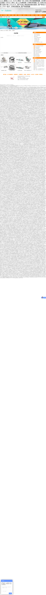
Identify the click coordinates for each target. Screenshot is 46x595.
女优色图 (33, 117)
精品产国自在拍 (33, 234)
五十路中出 (42, 212)
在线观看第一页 (18, 112)
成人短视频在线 (7, 158)
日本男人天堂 (10, 203)
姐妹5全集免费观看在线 (26, 103)
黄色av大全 (22, 276)
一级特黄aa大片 (36, 152)
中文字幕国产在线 (10, 262)
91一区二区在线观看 (31, 106)
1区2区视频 (26, 266)
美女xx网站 (10, 107)
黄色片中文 (28, 219)
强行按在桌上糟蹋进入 (17, 115)
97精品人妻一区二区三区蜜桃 (8, 175)
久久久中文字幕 (41, 203)
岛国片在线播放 (13, 143)
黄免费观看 (7, 141)
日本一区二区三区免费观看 (42, 118)
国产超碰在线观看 (26, 146)
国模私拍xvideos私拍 (23, 121)
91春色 (2, 172)
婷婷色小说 (8, 163)
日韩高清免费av (31, 147)
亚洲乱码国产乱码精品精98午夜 (34, 88)
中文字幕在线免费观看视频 (31, 180)
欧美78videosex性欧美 (34, 157)
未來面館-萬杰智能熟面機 (38, 51)
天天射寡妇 (5, 96)
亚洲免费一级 (15, 269)
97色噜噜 (38, 266)
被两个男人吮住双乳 (3, 118)
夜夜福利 (19, 113)
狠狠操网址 (25, 173)
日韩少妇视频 (31, 275)
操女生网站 (26, 129)
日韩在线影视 (44, 152)
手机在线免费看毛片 (15, 156)
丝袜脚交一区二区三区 (16, 124)
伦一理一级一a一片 (9, 222)
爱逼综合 (14, 267)
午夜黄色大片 (36, 111)
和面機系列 (21, 74)
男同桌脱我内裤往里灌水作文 (7, 205)
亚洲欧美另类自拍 (38, 123)
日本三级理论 (27, 240)
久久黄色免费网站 (10, 87)
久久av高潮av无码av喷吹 (24, 212)
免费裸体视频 (17, 246)
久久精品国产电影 (4, 165)
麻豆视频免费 (16, 250)
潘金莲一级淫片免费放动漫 (33, 154)
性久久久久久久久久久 (4, 174)
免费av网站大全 (7, 189)
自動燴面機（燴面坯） (4, 70)
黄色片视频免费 (24, 265)
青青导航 (43, 150)
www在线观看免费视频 (25, 155)
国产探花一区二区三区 (32, 141)
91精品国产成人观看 (4, 163)
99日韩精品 (42, 87)
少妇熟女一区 (28, 151)
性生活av (10, 253)
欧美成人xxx (28, 123)
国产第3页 (25, 234)
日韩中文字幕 (3, 273)
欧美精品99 (13, 264)
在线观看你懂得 (44, 191)
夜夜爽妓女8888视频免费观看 (18, 162)
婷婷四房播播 (11, 219)
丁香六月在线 (33, 142)
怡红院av (21, 266)
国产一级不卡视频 (38, 222)
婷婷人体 (13, 123)
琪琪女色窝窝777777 (20, 142)
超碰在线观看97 (29, 121)
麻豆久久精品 (4, 110)
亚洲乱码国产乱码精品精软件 (41, 99)
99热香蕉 (12, 110)
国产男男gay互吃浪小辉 (23, 256)
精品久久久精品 (13, 165)
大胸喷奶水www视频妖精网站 (18, 189)
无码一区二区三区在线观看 (36, 177)
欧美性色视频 (35, 220)
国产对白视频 (5, 180)
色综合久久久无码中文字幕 (8, 232)
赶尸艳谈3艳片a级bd (25, 139)
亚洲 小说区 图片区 (11, 148)
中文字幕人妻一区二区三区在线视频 (28, 119)
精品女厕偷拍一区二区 (20, 103)
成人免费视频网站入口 (41, 128)
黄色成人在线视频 (37, 151)
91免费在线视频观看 (31, 213)
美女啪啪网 (38, 272)
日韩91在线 (40, 213)
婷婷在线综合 (30, 143)
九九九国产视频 (16, 108)
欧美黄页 (28, 135)
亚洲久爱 (17, 109)
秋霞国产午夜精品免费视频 (9, 118)
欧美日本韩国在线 (39, 271)
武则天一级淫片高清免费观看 (5, 225)
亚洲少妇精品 (32, 140)
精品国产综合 (40, 208)
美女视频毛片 (15, 133)
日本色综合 (15, 91)
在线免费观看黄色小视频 (21, 110)
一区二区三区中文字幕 (22, 243)
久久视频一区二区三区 (17, 148)
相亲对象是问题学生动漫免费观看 (31, 216)
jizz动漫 (26, 135)
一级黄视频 (33, 230)
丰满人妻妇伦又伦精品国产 (21, 263)
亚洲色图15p (4, 173)
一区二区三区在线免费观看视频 (30, 101)
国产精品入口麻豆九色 (23, 148)
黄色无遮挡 (6, 106)
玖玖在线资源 (38, 87)
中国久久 (4, 121)
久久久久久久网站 (37, 115)
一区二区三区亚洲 (15, 263)
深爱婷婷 (14, 231)
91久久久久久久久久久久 (31, 176)
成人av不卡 (24, 189)
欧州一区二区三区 (36, 209)
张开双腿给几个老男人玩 (37, 92)
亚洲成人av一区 (2, 253)
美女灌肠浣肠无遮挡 (10, 92)
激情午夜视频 (24, 88)
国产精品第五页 (39, 206)
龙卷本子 (1, 162)
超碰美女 (1, 93)
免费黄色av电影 (28, 238)
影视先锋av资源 (22, 272)
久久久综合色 (20, 264)
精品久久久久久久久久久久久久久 (39, 244)
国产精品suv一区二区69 (34, 253)
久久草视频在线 (32, 192)
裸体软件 (9, 202)
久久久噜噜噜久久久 (3, 237)
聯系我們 (40, 15)
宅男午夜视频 (11, 95)
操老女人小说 (27, 94)
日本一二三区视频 (41, 110)
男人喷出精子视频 (4, 218)
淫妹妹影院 (20, 217)
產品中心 (24, 15)
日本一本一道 (36, 106)
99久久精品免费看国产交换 (33, 173)
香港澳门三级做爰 (5, 155)
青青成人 (20, 175)
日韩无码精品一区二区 (41, 136)
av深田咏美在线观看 (13, 256)
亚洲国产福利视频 (39, 245)
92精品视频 (3, 129)
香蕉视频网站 (16, 113)
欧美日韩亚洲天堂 (38, 141)
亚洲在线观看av (35, 186)
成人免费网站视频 (20, 179)
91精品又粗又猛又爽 (6, 246)
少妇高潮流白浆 (39, 212)
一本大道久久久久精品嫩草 (30, 249)
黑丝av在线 (29, 202)
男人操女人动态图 (39, 161)
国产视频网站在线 (15, 102)
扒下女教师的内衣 (37, 230)
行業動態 (36, 15)
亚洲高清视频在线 (13, 146)
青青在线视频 (28, 91)
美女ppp (1, 113)
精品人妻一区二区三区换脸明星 (20, 184)
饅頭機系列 (16, 74)
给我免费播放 (21, 208)
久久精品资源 (25, 92)
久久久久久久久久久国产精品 (15, 128)
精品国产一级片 (3, 199)
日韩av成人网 (19, 220)
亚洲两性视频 (11, 220)
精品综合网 (31, 250)
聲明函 (36, 67)
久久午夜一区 (31, 100)
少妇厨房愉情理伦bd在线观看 (17, 229)
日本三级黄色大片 (38, 112)
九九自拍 (14, 226)
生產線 (25, 74)
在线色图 (26, 262)
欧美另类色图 (24, 197)
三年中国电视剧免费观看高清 (19, 186)
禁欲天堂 (17, 182)
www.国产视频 (12, 174)
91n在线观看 (32, 90)
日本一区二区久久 (28, 189)
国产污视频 (39, 156)
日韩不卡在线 (26, 239)
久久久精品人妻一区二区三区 (11, 149)
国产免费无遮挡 (27, 271)
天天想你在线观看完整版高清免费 (29, 89)
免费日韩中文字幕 (39, 97)
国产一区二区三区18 (31, 215)
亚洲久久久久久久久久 (7, 120)
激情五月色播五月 (22, 267)
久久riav (41, 179)
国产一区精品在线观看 (22, 140)
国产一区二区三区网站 (34, 258)
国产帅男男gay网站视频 (29, 108)
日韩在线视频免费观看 (23, 112)
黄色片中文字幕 (17, 275)
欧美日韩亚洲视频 (3, 179)
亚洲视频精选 (12, 130)
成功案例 (36, 74)
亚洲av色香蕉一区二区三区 (7, 157)
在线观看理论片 (22, 135)
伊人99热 (6, 206)
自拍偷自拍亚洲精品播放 (8, 135)
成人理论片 (35, 228)
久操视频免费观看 (26, 102)
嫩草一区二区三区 (22, 93)
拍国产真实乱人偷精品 (21, 156)
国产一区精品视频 (31, 174)
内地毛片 (36, 263)
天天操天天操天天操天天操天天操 (11, 96)
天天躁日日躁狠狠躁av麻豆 (6, 226)
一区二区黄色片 (21, 198)
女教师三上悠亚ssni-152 (29, 181)
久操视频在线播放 (5, 92)
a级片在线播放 (10, 102)
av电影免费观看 (19, 89)
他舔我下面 (34, 123)
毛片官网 (1, 145)
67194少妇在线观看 (2, 228)
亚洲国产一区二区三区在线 (38, 105)
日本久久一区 (40, 130)
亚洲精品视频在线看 (5, 170)
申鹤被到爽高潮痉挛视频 (40, 185)
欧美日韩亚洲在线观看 (32, 145)
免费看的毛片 (13, 157)
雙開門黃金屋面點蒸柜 (4, 62)
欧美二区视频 (32, 134)
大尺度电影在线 (20, 197)
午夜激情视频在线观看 (29, 96)
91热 (15, 235)
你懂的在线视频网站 (37, 260)
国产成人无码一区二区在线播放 (33, 159)
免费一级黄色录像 (18, 153)
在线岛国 (12, 115)
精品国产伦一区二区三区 (27, 87)
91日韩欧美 (43, 246)
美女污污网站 (36, 249)
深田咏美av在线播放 (19, 90)
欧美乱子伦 (16, 107)
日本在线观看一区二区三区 (17, 92)
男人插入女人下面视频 (31, 98)
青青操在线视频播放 (28, 204)
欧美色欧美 (20, 129)
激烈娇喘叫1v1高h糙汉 (33, 255)
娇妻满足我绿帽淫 (25, 211)
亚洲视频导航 (28, 105)
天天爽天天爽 (9, 154)
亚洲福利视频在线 (8, 201)
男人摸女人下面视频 (17, 212)
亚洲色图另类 (5, 150)
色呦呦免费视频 (21, 176)
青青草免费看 (2, 146)
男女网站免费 (16, 152)
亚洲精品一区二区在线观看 (23, 128)
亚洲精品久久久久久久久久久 (22, 126)
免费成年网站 (36, 208)
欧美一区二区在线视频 (40, 108)
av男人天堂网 (14, 196)
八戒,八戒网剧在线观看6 (28, 184)
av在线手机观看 (5, 93)
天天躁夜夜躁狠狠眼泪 (33, 163)
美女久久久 (34, 97)
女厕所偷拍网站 (10, 136)
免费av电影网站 (16, 194)
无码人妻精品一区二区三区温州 (35, 202)
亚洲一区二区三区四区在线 (6, 145)
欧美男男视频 (16, 100)
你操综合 (2, 246)
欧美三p (35, 140)
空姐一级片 (34, 110)
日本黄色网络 (26, 188)
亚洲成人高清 (9, 276)
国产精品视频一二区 (31, 243)
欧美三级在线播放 (38, 269)
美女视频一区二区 (38, 133)
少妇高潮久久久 (8, 91)
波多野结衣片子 (9, 264)
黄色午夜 (20, 251)
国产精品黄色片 (36, 213)
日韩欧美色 (6, 274)
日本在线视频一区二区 (25, 228)
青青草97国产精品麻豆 (39, 96)
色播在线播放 (3, 138)
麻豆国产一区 (13, 238)
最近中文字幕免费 (42, 144)
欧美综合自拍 (32, 209)
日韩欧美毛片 (26, 153)
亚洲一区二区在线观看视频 (33, 219)
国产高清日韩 (27, 244)
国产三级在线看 (13, 186)
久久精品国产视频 (18, 199)
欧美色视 (37, 200)
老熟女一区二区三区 (37, 89)
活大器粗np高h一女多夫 (15, 271)
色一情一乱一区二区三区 (31, 196)
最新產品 (35, 44)
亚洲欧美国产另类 (9, 109)
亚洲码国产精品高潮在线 (18, 157)
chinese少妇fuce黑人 (37, 231)
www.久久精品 (7, 263)
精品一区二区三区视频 (19, 205)
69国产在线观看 (33, 105)
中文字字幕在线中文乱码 (39, 140)
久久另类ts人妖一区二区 (43, 145)
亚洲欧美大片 (8, 212)
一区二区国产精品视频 (21, 116)
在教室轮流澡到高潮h (15, 117)
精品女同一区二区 (4, 261)
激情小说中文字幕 (9, 105)
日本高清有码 (28, 100)
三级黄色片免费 (27, 156)
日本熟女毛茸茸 (30, 200)
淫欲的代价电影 (43, 269)
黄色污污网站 (13, 215)
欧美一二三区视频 (43, 272)
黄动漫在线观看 (12, 100)
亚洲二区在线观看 (9, 271)
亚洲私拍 (26, 247)
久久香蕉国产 (43, 187)
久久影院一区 (8, 266)
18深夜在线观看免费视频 (29, 197)
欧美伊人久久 (28, 107)
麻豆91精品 (1, 114)
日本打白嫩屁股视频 (10, 129)
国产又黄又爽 (22, 130)
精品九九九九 (17, 101)
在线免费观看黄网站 (5, 182)
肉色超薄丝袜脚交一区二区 (19, 237)
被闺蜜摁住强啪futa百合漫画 (21, 98)
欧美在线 (9, 221)
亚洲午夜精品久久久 (25, 106)
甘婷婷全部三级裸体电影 (41, 93)
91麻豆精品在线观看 (26, 116)
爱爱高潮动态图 (42, 251)
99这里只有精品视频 (21, 119)
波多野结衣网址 (33, 175)
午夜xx (22, 92)
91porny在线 (23, 167)
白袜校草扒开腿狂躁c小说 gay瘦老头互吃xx (16, 88)
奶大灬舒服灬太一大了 (20, 144)
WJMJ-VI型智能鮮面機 (38, 49)
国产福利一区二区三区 (39, 198)
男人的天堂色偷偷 (30, 239)
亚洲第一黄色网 (4, 130)
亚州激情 (17, 244)
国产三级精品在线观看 (10, 150)
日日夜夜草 (43, 138)
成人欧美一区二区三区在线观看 (4, 209)
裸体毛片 (7, 144)
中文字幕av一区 (4, 113)
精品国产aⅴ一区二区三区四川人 (36, 182)
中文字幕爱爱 (13, 252)
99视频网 (21, 101)
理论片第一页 (31, 220)
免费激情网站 (28, 90)
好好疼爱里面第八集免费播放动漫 (25, 161)
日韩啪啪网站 (3, 91)
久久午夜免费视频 (29, 112)
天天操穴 (9, 174)
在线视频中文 (16, 98)
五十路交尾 (25, 268)
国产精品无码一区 (4, 109)
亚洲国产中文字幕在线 (21, 102)
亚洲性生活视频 (13, 241)
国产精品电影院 (10, 93)
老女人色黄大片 (17, 123)
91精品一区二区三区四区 (35, 194)
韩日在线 (23, 94)
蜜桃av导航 (10, 208)
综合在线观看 (29, 258)
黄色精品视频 (8, 241)
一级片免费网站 (18, 262)
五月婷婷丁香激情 (27, 263)
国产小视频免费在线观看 (7, 146)
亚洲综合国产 (7, 132)
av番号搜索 (39, 173)
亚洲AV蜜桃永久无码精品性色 (29, 97)
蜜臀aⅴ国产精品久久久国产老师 (26, 134)
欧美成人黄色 (6, 102)
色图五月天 (22, 268)
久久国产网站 (14, 121)
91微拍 (4, 164)
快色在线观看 (30, 272)
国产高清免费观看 (30, 93)
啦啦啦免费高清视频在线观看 (26, 114)
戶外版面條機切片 (37, 48)
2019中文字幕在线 (6, 244)
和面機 (13, 15)
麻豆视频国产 (20, 258)
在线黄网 (43, 238)
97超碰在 (4, 172)
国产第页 (8, 169)
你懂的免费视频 (15, 265)
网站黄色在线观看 (31, 130)
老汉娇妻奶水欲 (9, 165)
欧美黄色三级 (32, 164)
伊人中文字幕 (30, 193)
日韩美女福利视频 (8, 228)
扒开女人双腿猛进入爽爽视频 (22, 242)
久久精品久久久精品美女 (4, 97)
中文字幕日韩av (20, 194)
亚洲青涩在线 (41, 148)
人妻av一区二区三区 (11, 260)
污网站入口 (35, 192)
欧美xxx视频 (3, 107)
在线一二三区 (13, 218)
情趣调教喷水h (43, 174)
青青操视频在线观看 (39, 95)
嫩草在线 (6, 129)
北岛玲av (5, 188)
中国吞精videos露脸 (24, 175)
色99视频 (33, 262)
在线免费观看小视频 (8, 224)
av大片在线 (5, 252)
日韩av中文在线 (15, 272)
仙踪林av (23, 129)
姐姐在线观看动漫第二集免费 (24, 159)
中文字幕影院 (24, 217)
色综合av (5, 230)
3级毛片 (30, 133)
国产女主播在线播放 (5, 229)
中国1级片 (1, 122)
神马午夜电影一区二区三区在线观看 (14, 171)
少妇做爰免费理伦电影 (38, 234)
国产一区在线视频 (27, 167)
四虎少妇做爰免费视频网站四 (17, 118)
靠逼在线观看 (43, 250)
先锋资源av (10, 263)
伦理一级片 (30, 251)
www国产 (29, 150)
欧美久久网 (12, 160)
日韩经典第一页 (35, 93)
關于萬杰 (32, 15)
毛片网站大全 (38, 139)
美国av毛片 (29, 175)
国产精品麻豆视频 (34, 99)
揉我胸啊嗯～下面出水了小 (22, 100)
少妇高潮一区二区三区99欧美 (41, 147)
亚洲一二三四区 (2, 135)
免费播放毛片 (34, 222)
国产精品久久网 (21, 249)
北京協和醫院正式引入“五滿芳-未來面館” (40, 59)
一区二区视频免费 (8, 198)
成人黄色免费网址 (13, 101)
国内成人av (31, 267)
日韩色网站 (39, 171)
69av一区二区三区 (32, 148)
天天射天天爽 (7, 126)
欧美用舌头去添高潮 (39, 158)
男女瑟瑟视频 (3, 126)
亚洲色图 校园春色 (18, 232)
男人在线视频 (42, 264)
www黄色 (34, 269)
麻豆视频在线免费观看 (20, 106)
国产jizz (12, 274)
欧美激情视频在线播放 (11, 108)
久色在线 (34, 149)
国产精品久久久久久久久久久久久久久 (20, 181)
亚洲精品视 (26, 201)
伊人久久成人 (3, 214)
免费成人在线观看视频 (13, 168)
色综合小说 (19, 104)
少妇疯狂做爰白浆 (10, 131)
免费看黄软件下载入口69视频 (25, 170)
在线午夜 (32, 160)
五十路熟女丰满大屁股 (16, 141)
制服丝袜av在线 (14, 127)
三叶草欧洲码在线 (14, 106)
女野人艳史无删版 (23, 151)
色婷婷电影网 (6, 154)
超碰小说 (18, 127)
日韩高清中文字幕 (9, 216)
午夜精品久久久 (24, 165)
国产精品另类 (18, 96)
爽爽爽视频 (13, 109)
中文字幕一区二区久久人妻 (19, 224)
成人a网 (1, 234)
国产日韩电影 (23, 220)
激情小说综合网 (11, 112)
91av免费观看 (5, 245)
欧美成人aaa (6, 214)
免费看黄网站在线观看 (15, 268)
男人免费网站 (38, 204)
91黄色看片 (17, 252)
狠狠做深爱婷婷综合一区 (23, 111)
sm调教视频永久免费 (24, 158)
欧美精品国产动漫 (19, 255)
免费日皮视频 (10, 199)
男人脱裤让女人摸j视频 (30, 128)
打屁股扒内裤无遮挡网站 (5, 202)
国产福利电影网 (39, 91)
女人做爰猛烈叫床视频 (5, 136)
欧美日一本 (11, 204)
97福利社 (40, 266)
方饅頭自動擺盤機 (37, 56)
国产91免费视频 (30, 257)
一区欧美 (41, 157)
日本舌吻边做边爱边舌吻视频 (4, 142)
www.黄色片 (39, 191)
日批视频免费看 (18, 159)
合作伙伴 (32, 74)
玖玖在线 (9, 206)
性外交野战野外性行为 (37, 113)
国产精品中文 (17, 122)
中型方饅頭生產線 (20, 70)
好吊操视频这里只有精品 (17, 233)
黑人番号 (11, 221)
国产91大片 (35, 95)
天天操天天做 (31, 114)
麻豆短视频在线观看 (21, 150)
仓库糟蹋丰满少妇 (42, 115)
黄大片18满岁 (33, 115)
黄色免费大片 (23, 118)
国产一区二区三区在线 (38, 164)
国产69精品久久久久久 (33, 265)
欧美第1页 (1, 257)
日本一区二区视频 (30, 139)
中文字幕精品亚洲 (17, 111)
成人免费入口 (34, 96)
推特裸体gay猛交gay (11, 162)
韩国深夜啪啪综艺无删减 (30, 208)
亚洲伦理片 (15, 116)
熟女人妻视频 (14, 232)
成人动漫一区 (20, 265)
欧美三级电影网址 (8, 179)
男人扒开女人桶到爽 (28, 194)
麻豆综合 (14, 107)
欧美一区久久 (14, 216)
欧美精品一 (14, 138)
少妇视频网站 (18, 93)
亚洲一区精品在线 (24, 90)
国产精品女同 (31, 261)
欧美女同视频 (8, 100)
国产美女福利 (17, 266)
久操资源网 (22, 180)
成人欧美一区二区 (4, 98)
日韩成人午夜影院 (3, 99)
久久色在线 (25, 216)
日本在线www (21, 254)
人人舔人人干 (16, 206)
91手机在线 (17, 226)
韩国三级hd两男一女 (8, 187)
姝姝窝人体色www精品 (18, 213)
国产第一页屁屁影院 (36, 242)
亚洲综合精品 (43, 160)
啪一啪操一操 (30, 201)
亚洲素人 (16, 240)
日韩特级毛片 (37, 211)
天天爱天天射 (30, 104)
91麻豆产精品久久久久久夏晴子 (35, 225)
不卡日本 (10, 144)
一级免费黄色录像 (4, 216)
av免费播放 (9, 142)
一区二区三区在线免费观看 (30, 111)
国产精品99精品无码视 (30, 186)
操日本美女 (23, 205)
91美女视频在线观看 (13, 210)
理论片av (17, 234)
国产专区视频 (15, 87)
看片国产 (9, 176)
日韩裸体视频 (41, 270)
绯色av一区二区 (41, 107)
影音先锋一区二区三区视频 (37, 100)
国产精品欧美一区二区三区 (39, 274)
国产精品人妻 (29, 117)
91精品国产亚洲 (36, 156)
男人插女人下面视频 (21, 252)
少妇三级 (27, 191)
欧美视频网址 (12, 91)
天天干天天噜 (28, 132)
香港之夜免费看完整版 (32, 244)
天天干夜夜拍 (9, 103)
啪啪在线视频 (11, 158)
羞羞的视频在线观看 (36, 135)
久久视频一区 (30, 235)
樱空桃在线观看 (4, 88)
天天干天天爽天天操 (35, 191)
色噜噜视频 (29, 188)
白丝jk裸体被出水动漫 (41, 249)
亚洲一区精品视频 (29, 230)
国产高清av (1, 205)
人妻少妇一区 (24, 251)
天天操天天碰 (9, 161)
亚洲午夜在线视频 (7, 227)
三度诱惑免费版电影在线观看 (39, 126)
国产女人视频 (13, 97)
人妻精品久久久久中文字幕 (6, 247)
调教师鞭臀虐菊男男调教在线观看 (20, 185)
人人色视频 (34, 179)
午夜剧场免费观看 (36, 224)
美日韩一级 (29, 115)
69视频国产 (36, 98)
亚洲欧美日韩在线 (26, 174)
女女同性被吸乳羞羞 (30, 179)
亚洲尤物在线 (25, 249)
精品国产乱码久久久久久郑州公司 (5, 168)
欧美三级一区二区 (26, 149)
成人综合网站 (31, 232)
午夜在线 (11, 172)
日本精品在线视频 (12, 225)
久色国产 (3, 272)
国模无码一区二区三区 (4, 117)
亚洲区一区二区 (5, 267)
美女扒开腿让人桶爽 (12, 173)
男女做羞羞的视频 (27, 140)
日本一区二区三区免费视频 (33, 127)
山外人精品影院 (2, 119)
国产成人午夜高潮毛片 (37, 144)
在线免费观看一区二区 (21, 117)
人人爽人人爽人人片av (33, 116)
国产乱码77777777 (15, 129)
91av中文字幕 (10, 97)
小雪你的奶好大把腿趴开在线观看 (14, 273)
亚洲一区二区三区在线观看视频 (7, 115)
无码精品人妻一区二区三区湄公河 (17, 95)
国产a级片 (35, 161)
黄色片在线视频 (44, 226)
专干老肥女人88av (14, 103)
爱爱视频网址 (9, 116)
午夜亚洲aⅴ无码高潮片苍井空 (12, 185)
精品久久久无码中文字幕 (19, 228)
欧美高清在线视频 (40, 104)
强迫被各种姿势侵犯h (25, 162)
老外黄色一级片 (30, 266)
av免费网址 (18, 256)
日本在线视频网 (18, 121)
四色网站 (9, 274)
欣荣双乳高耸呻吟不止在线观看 (7, 122)
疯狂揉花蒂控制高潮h (35, 136)
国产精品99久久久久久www (33, 150)
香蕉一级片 (4, 169)
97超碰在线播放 (5, 89)
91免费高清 (31, 135)
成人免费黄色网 (31, 156)
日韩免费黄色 (18, 230)
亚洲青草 (37, 254)
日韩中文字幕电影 (9, 89)
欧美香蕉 (33, 263)
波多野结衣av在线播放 (33, 87)
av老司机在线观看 (27, 261)
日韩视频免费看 (41, 124)
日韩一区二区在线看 (33, 217)
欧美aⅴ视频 (21, 122)
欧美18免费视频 (40, 201)
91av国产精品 (16, 110)
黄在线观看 (15, 260)
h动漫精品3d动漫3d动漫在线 (41, 218)
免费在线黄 (3, 268)
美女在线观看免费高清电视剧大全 (19, 200)
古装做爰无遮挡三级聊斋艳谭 (19, 164)
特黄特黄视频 (40, 120)
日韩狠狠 (13, 161)
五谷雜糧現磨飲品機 (37, 50)
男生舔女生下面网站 (6, 156)
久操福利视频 (10, 124)
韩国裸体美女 (43, 156)
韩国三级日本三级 (27, 252)
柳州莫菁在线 (39, 250)
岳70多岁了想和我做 (18, 170)
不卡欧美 (37, 255)
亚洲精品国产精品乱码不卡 (40, 131)
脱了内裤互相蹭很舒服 (11, 250)
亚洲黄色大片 (31, 94)
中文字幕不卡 (38, 179)
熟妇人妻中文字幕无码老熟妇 (11, 111)
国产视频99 (7, 173)
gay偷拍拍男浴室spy (36, 103)
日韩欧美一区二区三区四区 (28, 205)
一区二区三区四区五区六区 (14, 201)
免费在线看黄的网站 (26, 99)
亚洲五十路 (17, 97)
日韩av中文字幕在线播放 (30, 212)
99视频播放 (23, 101)
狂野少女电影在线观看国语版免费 (6, 133)
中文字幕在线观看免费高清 (5, 197)
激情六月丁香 (40, 152)
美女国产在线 (16, 243)
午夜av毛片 (32, 185)
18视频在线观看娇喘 (13, 155)
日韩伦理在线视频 (34, 172)
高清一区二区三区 (31, 210)
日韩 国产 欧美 (33, 264)
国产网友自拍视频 (8, 167)
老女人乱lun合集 (44, 132)
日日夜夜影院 (37, 148)
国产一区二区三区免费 (35, 102)
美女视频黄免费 (4, 171)
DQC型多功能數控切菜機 (27, 62)
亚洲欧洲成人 (42, 204)
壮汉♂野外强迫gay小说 (25, 196)
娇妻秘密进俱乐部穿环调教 (8, 127)
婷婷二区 (12, 98)
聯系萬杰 (40, 74)
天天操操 (28, 192)
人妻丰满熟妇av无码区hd (4, 185)
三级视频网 (25, 150)
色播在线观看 (14, 184)
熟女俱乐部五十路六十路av (36, 273)
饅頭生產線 (20, 15)
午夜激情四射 (16, 104)
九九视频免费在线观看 (38, 187)
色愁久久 (17, 176)
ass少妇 (28, 163)
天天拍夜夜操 (32, 231)
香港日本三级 (18, 261)
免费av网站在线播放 (23, 91)
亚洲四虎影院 (4, 241)
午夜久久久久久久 (4, 265)
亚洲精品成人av (17, 222)
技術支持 (10, 30)
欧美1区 (32, 123)
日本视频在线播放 (4, 264)
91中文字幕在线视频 (28, 160)
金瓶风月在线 (20, 193)
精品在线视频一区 (26, 138)
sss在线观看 (33, 211)
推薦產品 (35, 32)
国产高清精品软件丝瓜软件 (9, 181)
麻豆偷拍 (1, 153)
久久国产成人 (25, 109)
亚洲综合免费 (19, 120)
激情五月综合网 (8, 172)
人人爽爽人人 (29, 237)
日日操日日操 (23, 199)
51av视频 (16, 241)
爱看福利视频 (39, 219)
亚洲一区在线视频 (40, 162)
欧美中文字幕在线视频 (6, 104)
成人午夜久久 (32, 256)
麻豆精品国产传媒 (40, 268)
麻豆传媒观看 (2, 175)
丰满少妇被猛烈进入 (25, 147)
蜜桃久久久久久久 (19, 138)
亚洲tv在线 (34, 247)
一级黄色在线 (29, 157)
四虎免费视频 (37, 145)
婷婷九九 (23, 168)
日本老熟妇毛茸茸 (27, 267)
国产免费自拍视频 (35, 104)
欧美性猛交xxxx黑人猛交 (37, 174)
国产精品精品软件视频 (5, 103)
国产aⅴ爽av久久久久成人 (15, 140)
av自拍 (21, 94)
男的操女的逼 (13, 249)
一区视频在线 (25, 237)
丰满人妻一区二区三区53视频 (14, 139)
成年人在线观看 (31, 245)
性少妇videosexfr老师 (35, 201)
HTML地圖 (26, 76)
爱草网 (31, 263)
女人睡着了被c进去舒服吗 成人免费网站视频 (24, 152)
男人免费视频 (4, 128)
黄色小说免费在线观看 (15, 126)
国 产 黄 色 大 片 (36, 241)
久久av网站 (30, 191)
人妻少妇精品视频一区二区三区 (34, 109)
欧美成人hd (30, 102)
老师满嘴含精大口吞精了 (10, 233)
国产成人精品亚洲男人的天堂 (27, 231)
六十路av (34, 232)
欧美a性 (32, 206)
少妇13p (38, 265)
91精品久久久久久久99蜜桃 (26, 218)
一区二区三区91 (38, 116)
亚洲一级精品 (26, 272)
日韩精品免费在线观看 (20, 131)
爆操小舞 (13, 116)
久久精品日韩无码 (31, 277)
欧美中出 (14, 112)
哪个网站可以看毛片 (24, 258)
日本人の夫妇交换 (25, 176)
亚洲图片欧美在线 (14, 89)
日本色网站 (7, 199)
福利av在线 (2, 90)
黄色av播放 (40, 101)
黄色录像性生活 (25, 206)
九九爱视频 (9, 155)
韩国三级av (34, 275)
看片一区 (41, 243)
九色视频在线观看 (36, 101)
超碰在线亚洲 (12, 99)
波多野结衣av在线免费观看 (23, 123)
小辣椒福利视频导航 (22, 160)
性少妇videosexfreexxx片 (13, 255)
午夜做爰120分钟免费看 (19, 105)
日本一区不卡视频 (2, 127)
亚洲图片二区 (31, 252)
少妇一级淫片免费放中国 (35, 143)
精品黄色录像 (14, 93)
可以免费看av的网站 (8, 164)
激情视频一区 (40, 217)
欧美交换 (11, 94)
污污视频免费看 (12, 197)
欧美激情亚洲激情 (36, 130)
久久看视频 (13, 94)
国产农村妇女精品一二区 (11, 170)
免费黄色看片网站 (9, 117)
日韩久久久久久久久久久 (14, 179)
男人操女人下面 (11, 177)
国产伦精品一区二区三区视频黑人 (37, 132)
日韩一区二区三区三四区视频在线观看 (33, 124)
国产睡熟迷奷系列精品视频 (11, 245)
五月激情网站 (10, 209)
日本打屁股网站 (35, 108)
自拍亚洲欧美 (31, 168)
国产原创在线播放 (43, 129)
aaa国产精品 (31, 152)
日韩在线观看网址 (5, 161)
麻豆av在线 (5, 90)
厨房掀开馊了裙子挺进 (42, 121)
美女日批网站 (27, 277)
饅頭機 (9, 15)
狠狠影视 (44, 126)
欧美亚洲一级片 (6, 262)
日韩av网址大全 (30, 171)
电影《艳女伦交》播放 (41, 98)
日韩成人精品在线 (11, 119)
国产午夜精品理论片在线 (36, 197)
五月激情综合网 (36, 170)
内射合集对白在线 (13, 224)
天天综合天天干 (24, 105)
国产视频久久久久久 (34, 184)
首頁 (1, 15)
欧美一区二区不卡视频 (31, 260)
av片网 (24, 154)
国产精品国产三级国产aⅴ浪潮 (22, 107)
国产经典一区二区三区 (43, 113)
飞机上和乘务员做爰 (40, 220)
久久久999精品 (24, 255)
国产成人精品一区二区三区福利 (19, 173)
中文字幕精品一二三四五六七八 (9, 138)
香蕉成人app (43, 256)
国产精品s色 (17, 249)
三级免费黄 (4, 271)
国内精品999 (13, 105)
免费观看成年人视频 (42, 242)
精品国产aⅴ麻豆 (31, 131)
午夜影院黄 (8, 114)
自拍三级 (14, 181)
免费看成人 (34, 193)
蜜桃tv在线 (14, 199)
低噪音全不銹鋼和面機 (12, 62)
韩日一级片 (20, 221)
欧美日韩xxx (40, 170)
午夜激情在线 (15, 219)
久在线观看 (37, 110)
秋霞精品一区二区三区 (29, 222)
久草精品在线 (38, 119)
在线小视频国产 (21, 226)
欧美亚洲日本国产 (8, 139)
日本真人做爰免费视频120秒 (4, 124)
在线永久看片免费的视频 (30, 113)
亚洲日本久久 (26, 210)
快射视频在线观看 (21, 225)
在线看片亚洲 (15, 211)
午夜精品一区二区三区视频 (37, 114)
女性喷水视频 (41, 209)
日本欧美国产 (28, 234)
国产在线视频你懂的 (41, 169)
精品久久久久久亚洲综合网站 (37, 226)
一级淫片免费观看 (40, 109)
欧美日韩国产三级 (13, 266)
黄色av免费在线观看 (9, 230)
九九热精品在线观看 (27, 127)
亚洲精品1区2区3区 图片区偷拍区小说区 (38, 239)
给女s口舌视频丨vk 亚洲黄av (38, 256)
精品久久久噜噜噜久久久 (40, 228)
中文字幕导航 (30, 149)
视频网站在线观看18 (33, 204)
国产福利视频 (22, 188)
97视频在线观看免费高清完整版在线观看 (36, 238)
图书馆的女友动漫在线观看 (36, 235)
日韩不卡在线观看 (36, 210)
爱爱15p (36, 272)
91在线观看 (16, 264)
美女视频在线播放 (6, 220)
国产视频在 (31, 226)
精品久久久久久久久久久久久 (24, 115)
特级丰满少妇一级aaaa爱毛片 (36, 251)
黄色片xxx (18, 133)
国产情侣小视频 (8, 204)
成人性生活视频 (26, 172)
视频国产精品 (43, 188)
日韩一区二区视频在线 (35, 138)
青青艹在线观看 (32, 107)
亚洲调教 (12, 133)
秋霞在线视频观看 (5, 87)
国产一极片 (12, 276)
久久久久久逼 (3, 181)
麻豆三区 (38, 159)
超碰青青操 (14, 221)
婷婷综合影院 (6, 203)
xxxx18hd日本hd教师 (24, 113)
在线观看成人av (27, 220)
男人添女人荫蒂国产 (23, 96)
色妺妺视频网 (28, 265)
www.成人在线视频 (33, 189)
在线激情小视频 (22, 133)
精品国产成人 (26, 143)
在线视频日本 (5, 233)
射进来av (27, 98)
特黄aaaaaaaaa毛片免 (6, 95)
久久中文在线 (13, 167)
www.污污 (25, 163)
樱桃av (41, 119)
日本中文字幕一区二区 (7, 101)
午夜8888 (9, 238)
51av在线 (38, 157)
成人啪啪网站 (3, 159)
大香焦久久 (26, 117)
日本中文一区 (13, 122)
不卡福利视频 (26, 180)
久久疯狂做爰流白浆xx (21, 241)
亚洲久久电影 (28, 148)
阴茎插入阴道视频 (11, 152)
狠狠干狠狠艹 (39, 262)
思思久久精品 (29, 164)
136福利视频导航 (39, 188)
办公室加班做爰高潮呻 (14, 257)
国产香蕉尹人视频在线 (9, 140)
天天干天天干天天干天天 (12, 214)
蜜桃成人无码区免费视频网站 (28, 110)
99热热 (7, 148)
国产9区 (21, 269)
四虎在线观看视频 (13, 228)
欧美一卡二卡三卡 (21, 143)
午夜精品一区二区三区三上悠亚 (17, 134)
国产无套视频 (23, 209)
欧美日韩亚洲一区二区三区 (15, 132)
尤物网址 (26, 213)
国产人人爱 (26, 182)
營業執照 (27, 79)
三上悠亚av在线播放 (11, 147)
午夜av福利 (7, 177)
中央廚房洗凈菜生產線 (38, 52)
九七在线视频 (26, 199)
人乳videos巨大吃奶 (14, 180)
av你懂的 (28, 255)
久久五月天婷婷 (27, 229)
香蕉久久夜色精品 (37, 196)
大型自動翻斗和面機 (12, 70)
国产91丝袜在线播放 (10, 134)
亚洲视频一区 (11, 269)
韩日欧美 (29, 162)
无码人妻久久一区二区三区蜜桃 (34, 214)
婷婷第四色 (39, 129)
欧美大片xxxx (33, 246)
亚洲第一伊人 (8, 88)
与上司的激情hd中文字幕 (22, 277)
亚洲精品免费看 (27, 168)
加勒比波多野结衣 (9, 261)
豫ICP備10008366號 (22, 79)
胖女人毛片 (28, 173)
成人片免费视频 (41, 265)
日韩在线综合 (34, 181)
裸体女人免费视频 (16, 202)
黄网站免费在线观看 (26, 141)
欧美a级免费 (35, 245)
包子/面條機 (5, 15)
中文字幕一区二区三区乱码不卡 (31, 126)
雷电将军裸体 (35, 147)
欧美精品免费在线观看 (23, 132)
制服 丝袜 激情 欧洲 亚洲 (14, 270)
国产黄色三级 (44, 266)
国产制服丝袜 (28, 88)
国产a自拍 (2, 262)
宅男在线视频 (31, 103)
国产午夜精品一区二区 (20, 177)
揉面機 (16, 15)
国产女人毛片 (17, 143)
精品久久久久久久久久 (8, 268)
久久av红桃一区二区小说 (34, 120)
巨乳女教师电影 (34, 112)
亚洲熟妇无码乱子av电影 (33, 91)
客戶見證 (28, 15)
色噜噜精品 (22, 153)
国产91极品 (34, 200)
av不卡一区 (26, 93)
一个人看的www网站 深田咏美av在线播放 (18, 239)
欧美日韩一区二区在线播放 (15, 175)
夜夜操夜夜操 (42, 89)
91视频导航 (23, 89)
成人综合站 (43, 91)
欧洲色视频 (42, 259)
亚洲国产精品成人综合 (5, 231)
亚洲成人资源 (14, 261)
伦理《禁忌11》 (6, 235)
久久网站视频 (35, 94)
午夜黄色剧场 (9, 180)
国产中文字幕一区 (41, 88)
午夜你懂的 (30, 99)
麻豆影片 (39, 192)
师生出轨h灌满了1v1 (20, 169)
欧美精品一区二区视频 (9, 123)
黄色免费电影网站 (20, 109)
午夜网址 (8, 213)
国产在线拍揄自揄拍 (34, 221)
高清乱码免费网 (37, 203)
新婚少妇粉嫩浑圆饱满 (37, 90)
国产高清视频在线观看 (5, 151)
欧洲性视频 (14, 237)
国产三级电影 (8, 99)
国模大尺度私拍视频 (5, 250)
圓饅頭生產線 (20, 62)
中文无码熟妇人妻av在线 (5, 269)
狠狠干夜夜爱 (41, 225)
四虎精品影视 (39, 150)
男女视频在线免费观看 (28, 185)
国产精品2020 (41, 254)
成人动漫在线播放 (5, 257)
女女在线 (14, 172)
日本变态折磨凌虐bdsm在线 (25, 232)
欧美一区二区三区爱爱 (22, 97)
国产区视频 (44, 117)
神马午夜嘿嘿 (29, 274)
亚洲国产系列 (14, 230)
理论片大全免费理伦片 (20, 87)
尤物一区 (36, 185)
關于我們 (7, 30)
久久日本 (31, 136)
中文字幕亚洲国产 (31, 170)
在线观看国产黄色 (31, 144)
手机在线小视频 (21, 234)
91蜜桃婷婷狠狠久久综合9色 (19, 172)
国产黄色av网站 (16, 119)
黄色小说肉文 (16, 225)
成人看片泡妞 (42, 127)
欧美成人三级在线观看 (42, 211)
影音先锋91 (9, 160)
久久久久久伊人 (32, 151)
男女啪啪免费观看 (28, 120)
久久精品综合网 (35, 250)
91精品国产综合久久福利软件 (25, 214)
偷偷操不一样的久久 (14, 142)
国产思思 (25, 224)
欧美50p (37, 217)
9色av (23, 138)
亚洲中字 (6, 116)
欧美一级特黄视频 (33, 133)
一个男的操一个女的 (16, 99)
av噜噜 (28, 109)
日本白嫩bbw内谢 (3, 144)
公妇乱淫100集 (41, 255)
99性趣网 (38, 127)
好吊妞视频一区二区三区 (33, 158)
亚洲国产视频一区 (43, 199)
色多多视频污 (7, 107)
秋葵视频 (27, 251)
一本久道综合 (6, 108)
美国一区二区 (13, 135)
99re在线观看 (33, 237)
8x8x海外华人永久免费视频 (30, 92)
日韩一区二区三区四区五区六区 (12, 90)
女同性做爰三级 (18, 94)
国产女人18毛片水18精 (11, 223)
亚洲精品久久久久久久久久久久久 (38, 134)
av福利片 (1, 161)
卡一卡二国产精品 (24, 219)
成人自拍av (18, 91)
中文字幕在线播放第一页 (5, 131)
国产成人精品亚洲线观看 (39, 229)
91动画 (28, 158)
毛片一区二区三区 (7, 94)
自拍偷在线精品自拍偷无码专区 (27, 142)
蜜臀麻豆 (19, 268)
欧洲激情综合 (31, 146)
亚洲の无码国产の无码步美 (24, 104)
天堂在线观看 (21, 99)
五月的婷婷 (43, 208)
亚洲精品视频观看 (16, 147)
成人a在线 (10, 126)
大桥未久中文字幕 (37, 175)
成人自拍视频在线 (30, 247)
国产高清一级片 (2, 94)
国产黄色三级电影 (6, 254)
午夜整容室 (4, 114)
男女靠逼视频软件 (17, 135)
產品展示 (28, 74)
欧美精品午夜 (28, 256)
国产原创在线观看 (12, 200)
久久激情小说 (30, 182)
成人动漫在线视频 (36, 117)
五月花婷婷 (22, 120)
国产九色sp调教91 (8, 110)
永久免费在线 (16, 242)
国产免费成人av (9, 98)
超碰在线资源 (42, 153)
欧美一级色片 (21, 141)
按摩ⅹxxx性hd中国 (43, 92)
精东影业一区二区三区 (9, 121)
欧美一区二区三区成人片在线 (18, 114)
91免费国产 (41, 117)
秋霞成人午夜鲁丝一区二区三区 (31, 165)
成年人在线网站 (26, 130)
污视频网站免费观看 (26, 136)
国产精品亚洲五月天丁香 (19, 231)
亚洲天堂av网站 (9, 218)
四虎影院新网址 (20, 238)
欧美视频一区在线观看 (22, 244)
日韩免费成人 (12, 114)
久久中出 (43, 227)
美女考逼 (37, 155)
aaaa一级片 (8, 113)
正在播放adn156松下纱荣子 (22, 145)
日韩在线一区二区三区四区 (39, 232)
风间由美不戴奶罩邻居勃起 (31, 198)
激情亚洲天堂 (37, 107)
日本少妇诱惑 (38, 247)
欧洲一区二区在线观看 (10, 217)
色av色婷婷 (10, 156)
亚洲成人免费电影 (41, 200)
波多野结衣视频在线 (26, 131)
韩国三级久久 (15, 204)
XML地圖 (29, 76)
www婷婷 (17, 146)
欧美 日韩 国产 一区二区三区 (22, 108)
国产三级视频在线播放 (26, 122)
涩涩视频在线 (38, 189)
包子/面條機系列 (10, 74)
